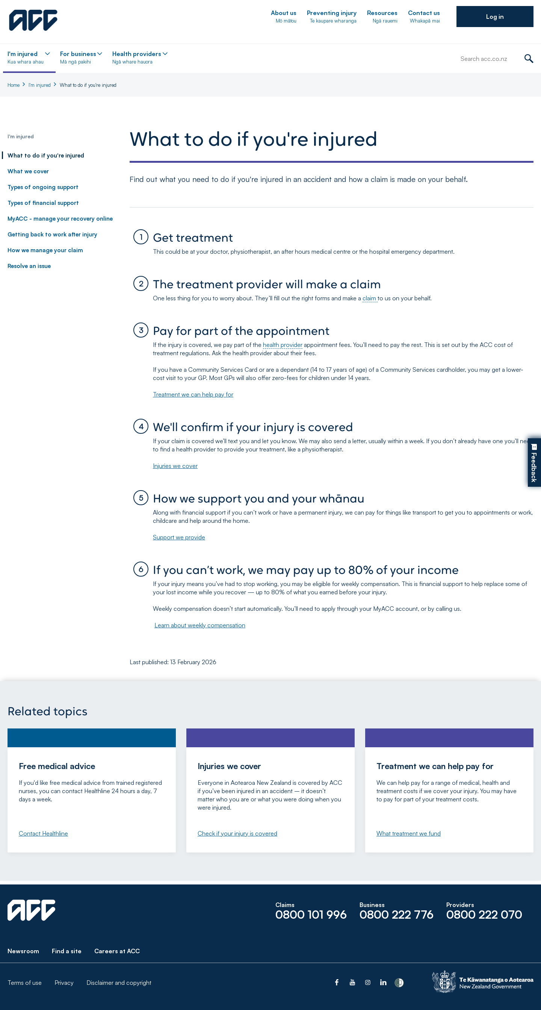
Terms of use (25, 982)
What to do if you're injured (88, 85)
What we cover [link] (28, 171)
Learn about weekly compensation (199, 625)
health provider (282, 344)
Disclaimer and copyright (118, 982)
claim (370, 298)
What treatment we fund (408, 833)
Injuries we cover (175, 465)
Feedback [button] (534, 468)
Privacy (64, 982)
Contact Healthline (43, 833)
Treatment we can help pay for (193, 394)
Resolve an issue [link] (29, 266)
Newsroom (23, 951)
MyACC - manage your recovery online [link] (60, 218)
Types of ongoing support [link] (43, 187)
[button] (494, 16)
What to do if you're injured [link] (46, 155)
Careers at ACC (117, 951)
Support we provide (179, 537)
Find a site (67, 951)
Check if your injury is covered (237, 833)
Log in (495, 16)
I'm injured (40, 85)
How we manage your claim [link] (45, 250)
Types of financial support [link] (43, 202)
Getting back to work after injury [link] (52, 234)
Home (14, 85)
